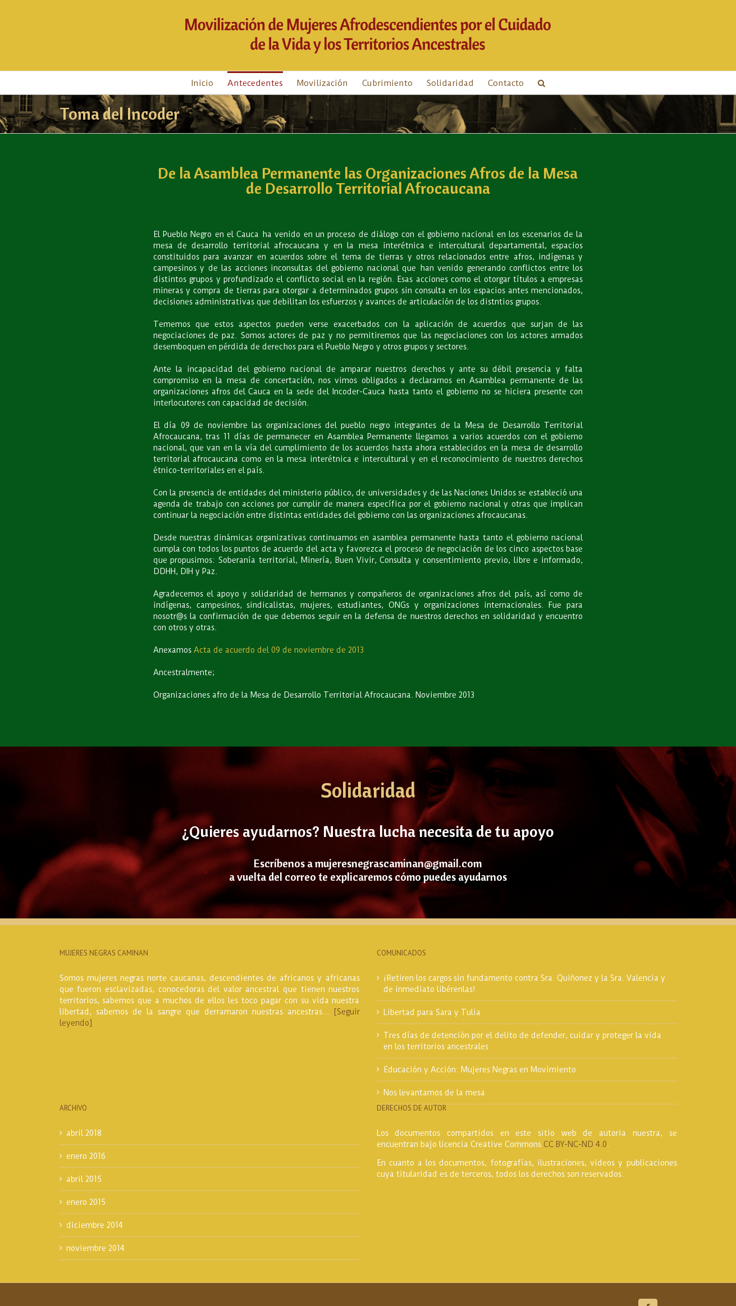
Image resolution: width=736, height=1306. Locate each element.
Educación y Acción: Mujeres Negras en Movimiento (479, 1069)
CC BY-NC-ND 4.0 (575, 1144)
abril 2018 (84, 1132)
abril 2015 (84, 1179)
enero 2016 (86, 1156)
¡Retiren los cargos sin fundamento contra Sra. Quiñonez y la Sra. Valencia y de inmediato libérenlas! (524, 983)
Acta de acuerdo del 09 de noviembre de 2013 (279, 649)
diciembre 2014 (94, 1225)
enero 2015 (86, 1202)
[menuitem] (209, 82)
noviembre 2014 (95, 1248)
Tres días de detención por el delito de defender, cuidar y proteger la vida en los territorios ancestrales (522, 1041)
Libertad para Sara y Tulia (432, 1012)
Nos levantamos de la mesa (434, 1092)
